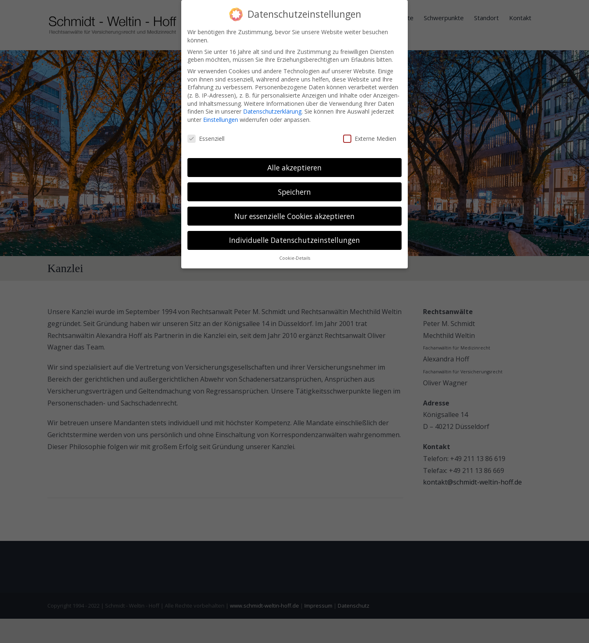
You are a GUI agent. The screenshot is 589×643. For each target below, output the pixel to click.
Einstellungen (220, 119)
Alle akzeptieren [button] (294, 167)
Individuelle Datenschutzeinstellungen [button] (294, 240)
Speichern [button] (294, 192)
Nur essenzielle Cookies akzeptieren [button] (294, 216)
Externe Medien (369, 138)
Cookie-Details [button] (294, 258)
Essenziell (205, 138)
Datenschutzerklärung (272, 111)
